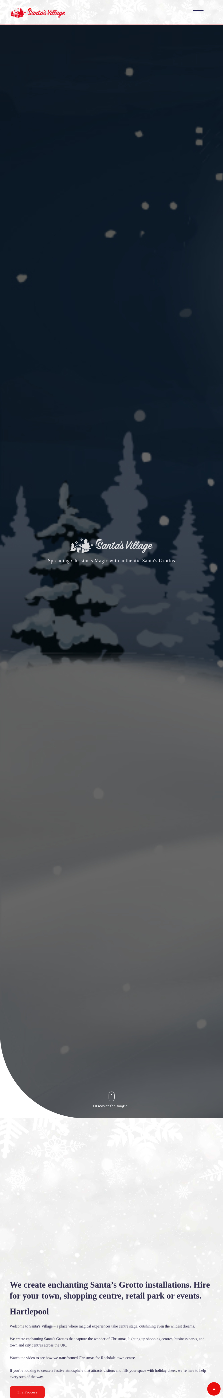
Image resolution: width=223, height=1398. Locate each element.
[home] (38, 12)
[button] (198, 12)
